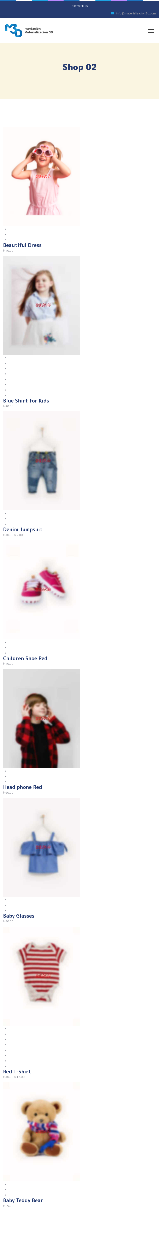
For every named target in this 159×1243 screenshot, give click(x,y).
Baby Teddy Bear (23, 1200)
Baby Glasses (18, 915)
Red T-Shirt (17, 1071)
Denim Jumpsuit (23, 529)
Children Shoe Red (25, 658)
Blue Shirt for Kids (26, 400)
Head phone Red (22, 787)
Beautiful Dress (22, 245)
